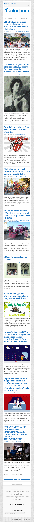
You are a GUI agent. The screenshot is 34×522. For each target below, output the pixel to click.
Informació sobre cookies (19, 482)
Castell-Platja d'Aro (21, 31)
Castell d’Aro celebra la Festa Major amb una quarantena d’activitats (16, 129)
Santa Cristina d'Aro (11, 75)
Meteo (27, 482)
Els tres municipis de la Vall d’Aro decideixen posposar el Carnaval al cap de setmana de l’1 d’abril (17, 214)
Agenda (16, 31)
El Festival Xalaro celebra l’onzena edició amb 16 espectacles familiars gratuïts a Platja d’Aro (17, 25)
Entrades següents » (19, 474)
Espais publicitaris (9, 482)
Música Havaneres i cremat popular (15, 258)
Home (5, 18)
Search (27, 5)
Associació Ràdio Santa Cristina (25, 519)
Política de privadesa (17, 484)
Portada (27, 31)
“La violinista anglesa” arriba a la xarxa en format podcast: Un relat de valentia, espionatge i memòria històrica (17, 68)
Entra (12, 519)
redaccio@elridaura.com (17, 499)
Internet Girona (16, 519)
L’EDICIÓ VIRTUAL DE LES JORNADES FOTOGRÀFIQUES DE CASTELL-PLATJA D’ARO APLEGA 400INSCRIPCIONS (16, 433)
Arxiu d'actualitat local (11, 518)
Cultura (15, 18)
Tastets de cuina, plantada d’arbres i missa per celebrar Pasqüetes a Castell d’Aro (16, 295)
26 (13, 474)
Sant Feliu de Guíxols (7, 221)
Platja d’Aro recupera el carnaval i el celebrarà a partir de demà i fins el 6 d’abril (17, 171)
